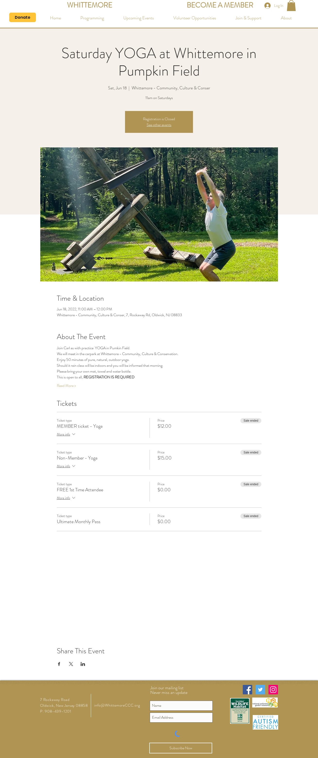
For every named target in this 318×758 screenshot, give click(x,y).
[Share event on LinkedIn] (83, 664)
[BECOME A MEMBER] (220, 5)
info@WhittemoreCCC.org (117, 705)
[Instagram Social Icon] (273, 689)
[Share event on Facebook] (59, 664)
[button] (291, 5)
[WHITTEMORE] (89, 5)
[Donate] (22, 17)
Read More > (66, 385)
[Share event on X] (71, 664)
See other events (159, 125)
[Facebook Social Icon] (247, 689)
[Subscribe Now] (180, 748)
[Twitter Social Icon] (260, 689)
